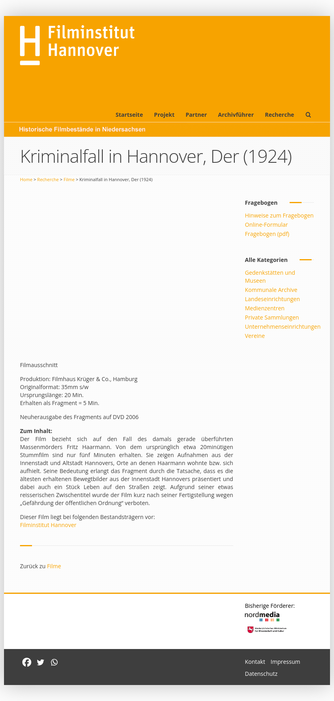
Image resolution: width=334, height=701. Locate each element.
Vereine (255, 336)
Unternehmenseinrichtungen (282, 326)
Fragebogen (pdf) (267, 234)
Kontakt (255, 661)
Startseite (129, 114)
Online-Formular (266, 224)
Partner (196, 114)
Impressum (285, 661)
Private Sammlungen (272, 317)
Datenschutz (261, 673)
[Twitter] (40, 662)
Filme (69, 179)
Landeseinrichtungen (272, 299)
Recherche (279, 114)
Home (26, 179)
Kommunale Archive (271, 290)
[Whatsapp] (54, 662)
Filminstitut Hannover (48, 525)
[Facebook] (27, 662)
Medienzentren (264, 308)
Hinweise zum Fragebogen (279, 215)
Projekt (164, 114)
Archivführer (236, 114)
